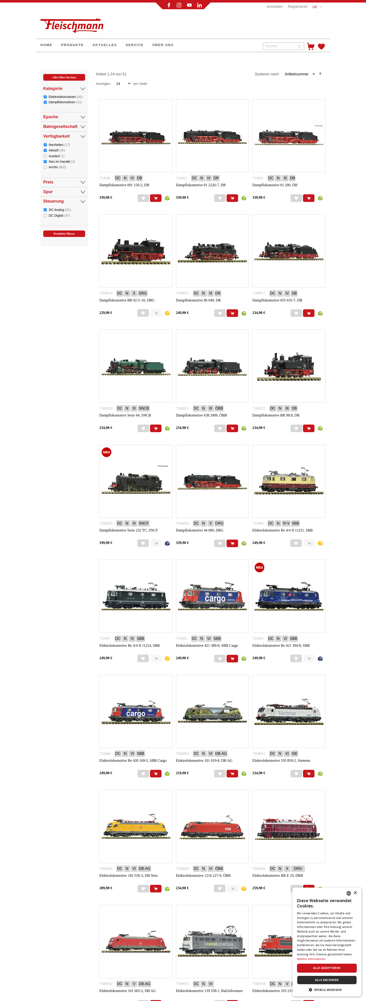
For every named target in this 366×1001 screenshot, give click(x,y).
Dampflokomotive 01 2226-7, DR (201, 185)
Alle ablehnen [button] (327, 980)
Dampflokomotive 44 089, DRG (200, 530)
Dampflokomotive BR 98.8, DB (276, 415)
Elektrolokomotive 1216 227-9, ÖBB (203, 875)
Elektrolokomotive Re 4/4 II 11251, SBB (282, 530)
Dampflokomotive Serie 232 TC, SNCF (128, 530)
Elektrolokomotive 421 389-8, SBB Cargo (207, 645)
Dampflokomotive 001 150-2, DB (124, 185)
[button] (317, 6)
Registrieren (298, 6)
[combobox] (283, 46)
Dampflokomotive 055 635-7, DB (277, 300)
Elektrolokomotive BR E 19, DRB (277, 875)
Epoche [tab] (64, 117)
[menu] (147, 45)
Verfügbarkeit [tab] (64, 136)
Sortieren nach (267, 74)
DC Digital (59, 215)
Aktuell (57, 150)
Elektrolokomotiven (65, 97)
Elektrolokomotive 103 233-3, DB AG (280, 991)
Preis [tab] (64, 182)
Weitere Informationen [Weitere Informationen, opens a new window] (311, 959)
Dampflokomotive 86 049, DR (198, 300)
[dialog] (326, 942)
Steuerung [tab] (64, 201)
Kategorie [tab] (64, 88)
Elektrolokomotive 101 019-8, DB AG (204, 760)
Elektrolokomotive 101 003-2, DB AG (127, 991)
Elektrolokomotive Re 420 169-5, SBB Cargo (133, 760)
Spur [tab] (64, 191)
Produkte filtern (64, 233)
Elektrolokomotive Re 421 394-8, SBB (281, 645)
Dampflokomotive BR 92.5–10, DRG (127, 300)
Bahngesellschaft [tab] (64, 126)
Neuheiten (59, 145)
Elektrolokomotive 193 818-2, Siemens (281, 760)
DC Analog (60, 210)
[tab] (64, 160)
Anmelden (274, 6)
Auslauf (56, 156)
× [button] (355, 893)
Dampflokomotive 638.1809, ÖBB (201, 415)
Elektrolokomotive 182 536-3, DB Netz (128, 875)
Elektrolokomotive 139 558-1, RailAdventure (209, 991)
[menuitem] (46, 45)
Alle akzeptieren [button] (326, 968)
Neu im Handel (62, 161)
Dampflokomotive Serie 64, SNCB (125, 415)
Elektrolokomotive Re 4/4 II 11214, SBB (129, 645)
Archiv (57, 167)
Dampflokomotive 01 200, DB (274, 185)
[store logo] (73, 23)
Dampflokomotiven (65, 102)
